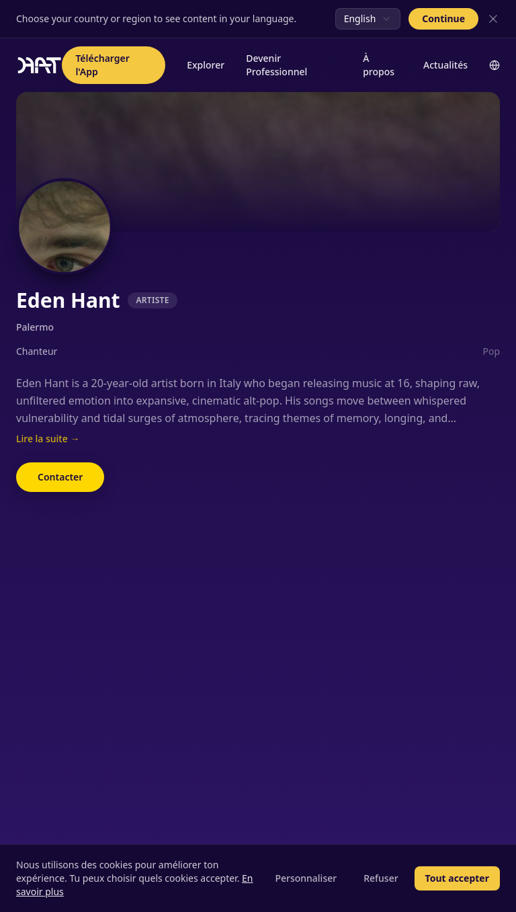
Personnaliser (306, 878)
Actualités (445, 64)
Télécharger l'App (102, 65)
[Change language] (494, 65)
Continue (443, 18)
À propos (378, 65)
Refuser (380, 878)
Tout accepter (457, 878)
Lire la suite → (47, 438)
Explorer (205, 64)
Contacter (60, 476)
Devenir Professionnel (276, 65)
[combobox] (368, 19)
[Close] (493, 19)
